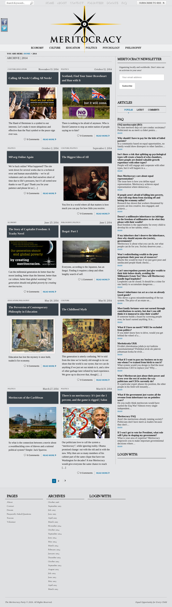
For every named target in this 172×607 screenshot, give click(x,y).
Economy (37, 47)
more (119, 133)
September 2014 (55, 533)
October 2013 (53, 561)
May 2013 (52, 581)
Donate (112, 2)
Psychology (111, 47)
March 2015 (53, 522)
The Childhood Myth (74, 309)
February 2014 (54, 549)
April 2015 (52, 518)
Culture (54, 47)
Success (10, 518)
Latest (140, 110)
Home (49, 2)
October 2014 (53, 529)
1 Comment (87, 279)
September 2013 (54, 565)
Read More (49, 139)
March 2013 (53, 589)
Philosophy (133, 47)
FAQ (124, 2)
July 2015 (52, 510)
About (62, 2)
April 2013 (52, 585)
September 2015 (54, 506)
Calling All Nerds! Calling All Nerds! (30, 78)
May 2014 (52, 541)
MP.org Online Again (21, 157)
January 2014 (53, 553)
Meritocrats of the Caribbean (26, 397)
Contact (76, 2)
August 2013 (53, 569)
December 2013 (54, 557)
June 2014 (52, 537)
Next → (65, 480)
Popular (128, 110)
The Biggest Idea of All (75, 157)
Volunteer (95, 2)
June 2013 (52, 577)
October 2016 (53, 502)
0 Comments (33, 139)
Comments (153, 110)
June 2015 (52, 514)
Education (73, 47)
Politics (91, 47)
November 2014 (54, 525)
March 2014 (53, 545)
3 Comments (33, 366)
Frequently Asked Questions (19, 514)
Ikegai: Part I (70, 231)
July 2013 (52, 573)
